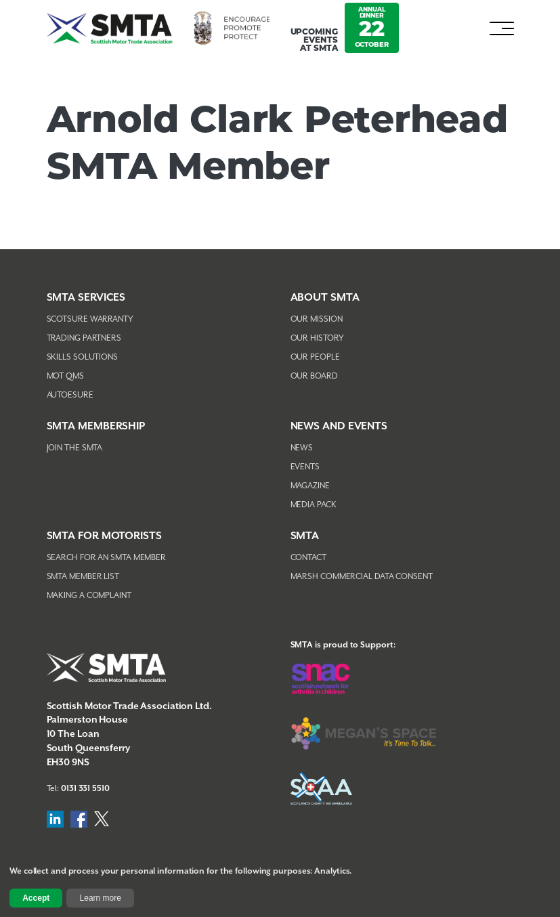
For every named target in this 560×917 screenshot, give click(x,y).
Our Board (314, 376)
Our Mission (316, 319)
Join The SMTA (75, 448)
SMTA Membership (96, 426)
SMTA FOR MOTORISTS (104, 536)
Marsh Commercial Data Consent (361, 577)
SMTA (305, 536)
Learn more (100, 898)
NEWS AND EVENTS (339, 426)
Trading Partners (84, 338)
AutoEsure (70, 395)
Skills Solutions (82, 357)
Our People (315, 357)
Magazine (310, 486)
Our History (317, 338)
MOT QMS (65, 376)
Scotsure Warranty (90, 319)
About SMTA (325, 297)
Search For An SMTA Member (107, 558)
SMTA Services (86, 297)
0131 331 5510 (85, 789)
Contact (308, 558)
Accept (35, 898)
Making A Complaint (89, 596)
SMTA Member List (83, 577)
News (302, 448)
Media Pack (313, 505)
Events (305, 467)
